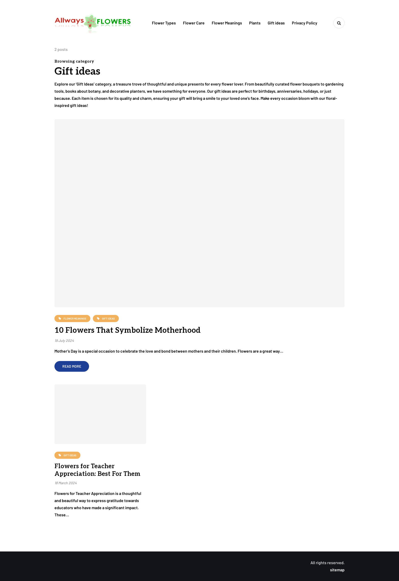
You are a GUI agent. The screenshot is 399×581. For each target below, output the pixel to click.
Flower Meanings (227, 22)
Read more (71, 366)
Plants (255, 22)
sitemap (337, 569)
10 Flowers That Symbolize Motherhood (127, 330)
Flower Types (164, 22)
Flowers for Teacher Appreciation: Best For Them (97, 470)
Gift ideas (276, 22)
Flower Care (194, 22)
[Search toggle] (339, 23)
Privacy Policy (304, 22)
